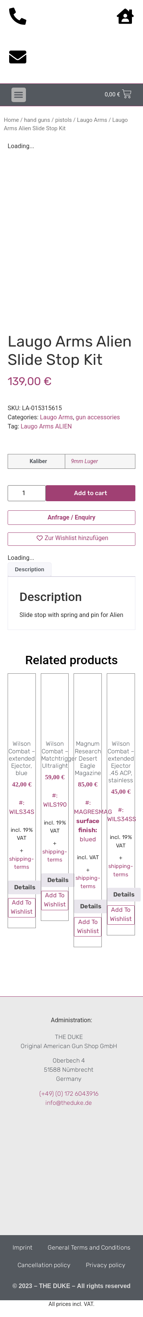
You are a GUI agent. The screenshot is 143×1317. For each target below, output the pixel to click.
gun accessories (98, 417)
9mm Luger (84, 461)
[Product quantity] (27, 493)
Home (11, 120)
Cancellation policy (44, 1265)
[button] (18, 95)
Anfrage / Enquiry (71, 517)
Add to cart (90, 493)
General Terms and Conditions (89, 1247)
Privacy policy (105, 1265)
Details (24, 887)
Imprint (22, 1247)
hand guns (37, 120)
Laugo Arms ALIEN (46, 426)
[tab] (29, 570)
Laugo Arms (92, 120)
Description (29, 569)
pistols (63, 120)
